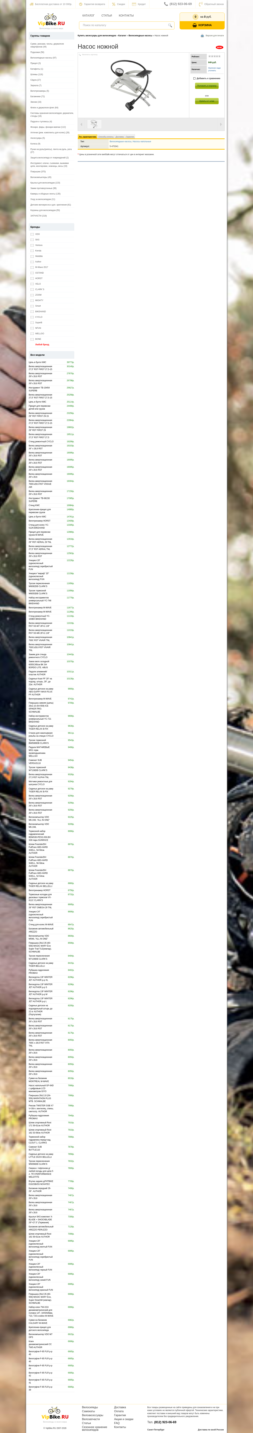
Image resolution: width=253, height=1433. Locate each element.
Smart (35, 306)
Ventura (36, 245)
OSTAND (37, 273)
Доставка (120, 137)
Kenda (35, 250)
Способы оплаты (105, 137)
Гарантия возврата (92, 4)
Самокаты (88, 1411)
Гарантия (130, 137)
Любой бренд (39, 344)
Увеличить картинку (90, 55)
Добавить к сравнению (206, 78)
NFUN (35, 328)
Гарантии (120, 1415)
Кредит (139, 4)
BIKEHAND (38, 311)
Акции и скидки (123, 1419)
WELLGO (37, 333)
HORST (36, 278)
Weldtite (36, 256)
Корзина (202, 25)
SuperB (36, 322)
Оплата (119, 1411)
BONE (35, 339)
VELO (35, 284)
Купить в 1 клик (207, 101)
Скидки (118, 4)
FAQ (117, 1423)
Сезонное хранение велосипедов (94, 1428)
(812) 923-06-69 (178, 4)
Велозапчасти (91, 1419)
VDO (35, 234)
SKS (34, 239)
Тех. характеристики (87, 137)
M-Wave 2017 (39, 267)
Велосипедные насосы (120, 141)
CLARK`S (37, 289)
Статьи (106, 15)
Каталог (88, 15)
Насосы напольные (142, 141)
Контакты (126, 15)
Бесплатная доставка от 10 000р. (51, 4)
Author (35, 261)
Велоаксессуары (92, 1415)
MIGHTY (36, 300)
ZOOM (35, 295)
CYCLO (36, 317)
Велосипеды (90, 1407)
